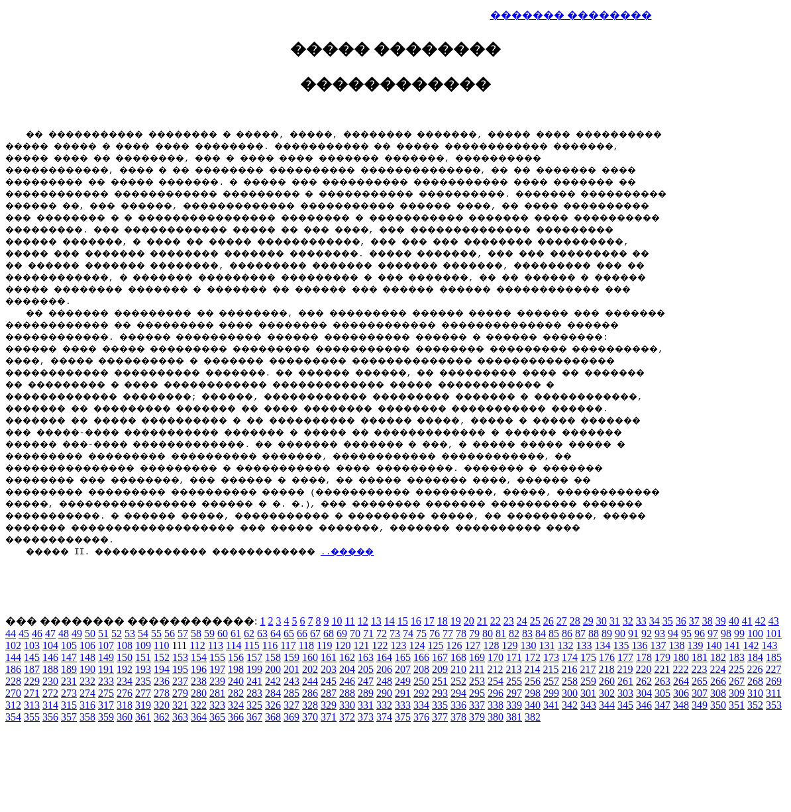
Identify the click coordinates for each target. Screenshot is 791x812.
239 (217, 681)
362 (162, 717)
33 (641, 621)
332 (384, 705)
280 (199, 693)
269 (774, 681)
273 (69, 693)
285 (291, 693)
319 (143, 705)
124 (417, 645)
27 (561, 621)
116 (270, 645)
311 (773, 693)
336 (458, 705)
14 (389, 621)
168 (458, 657)
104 (50, 645)
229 (32, 681)
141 (732, 645)
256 (533, 681)
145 (32, 657)
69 (342, 633)
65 (289, 633)
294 (458, 693)
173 (551, 657)
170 (495, 657)
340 (533, 705)
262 (644, 681)
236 (162, 681)
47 (50, 633)
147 (69, 657)
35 (667, 621)
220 (643, 669)
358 (87, 717)
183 (737, 657)
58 (196, 633)
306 (681, 693)
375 (403, 717)
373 (366, 717)
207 (403, 669)
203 (329, 669)
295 (477, 693)
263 (662, 681)
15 (402, 621)
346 (644, 705)
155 (217, 657)
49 (77, 633)
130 (528, 645)
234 (124, 681)
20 (469, 621)
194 (162, 669)
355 (32, 717)
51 (103, 633)
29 (588, 621)
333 (403, 705)
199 (254, 669)
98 (726, 633)
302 (607, 693)
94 (673, 633)
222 (680, 669)
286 (310, 693)
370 (310, 717)
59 (209, 633)
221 (662, 669)
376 (421, 717)
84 (540, 633)
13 (376, 621)
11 (349, 621)
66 (302, 633)
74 (408, 633)
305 (662, 693)
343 (588, 705)
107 (106, 645)
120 (342, 645)
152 (162, 657)
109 (143, 645)
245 (329, 681)
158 (273, 657)
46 (37, 633)
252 (458, 681)
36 (681, 621)
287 (329, 693)
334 (421, 705)
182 (718, 657)
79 (474, 633)
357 (69, 717)
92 (646, 633)
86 (567, 633)
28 (575, 621)
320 (162, 705)
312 (13, 705)
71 (368, 633)
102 (13, 645)
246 (347, 681)
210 (458, 669)
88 (593, 633)
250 (421, 681)
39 (720, 621)
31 (614, 621)
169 (477, 657)
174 (570, 657)
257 (551, 681)
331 (366, 705)
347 (662, 705)
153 (180, 657)
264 (681, 681)
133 (584, 645)
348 (681, 705)
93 (660, 633)
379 (477, 717)
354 (13, 717)
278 (162, 693)
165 (403, 657)
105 (69, 645)
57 (183, 633)
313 (32, 705)
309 (737, 693)
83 (527, 633)
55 (156, 633)
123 (398, 645)
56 (169, 633)
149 (106, 657)
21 (482, 621)
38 (707, 621)
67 (315, 633)
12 (363, 621)
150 (124, 657)
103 (32, 645)
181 (700, 657)
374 (384, 717)
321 (180, 705)
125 (435, 645)
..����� (403, 551)
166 (421, 657)
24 (522, 621)
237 (180, 681)
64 (275, 633)
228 (13, 681)
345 (625, 705)
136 (639, 645)
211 (476, 669)
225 (736, 669)
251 (440, 681)
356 (50, 717)
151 (143, 657)
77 (448, 633)
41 (747, 621)
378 (458, 717)
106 (87, 645)
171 (514, 657)
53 (130, 633)
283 (254, 693)
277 (143, 693)
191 (106, 669)
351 (737, 705)
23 (508, 621)
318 (124, 705)
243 (291, 681)
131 (546, 645)
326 (273, 705)
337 (477, 705)
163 (366, 657)
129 (509, 645)
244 (310, 681)
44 (10, 633)
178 (644, 657)
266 (718, 681)
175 (588, 657)
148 (87, 657)
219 (625, 669)
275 (106, 693)
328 (310, 705)
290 (384, 693)
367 (254, 717)
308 (718, 693)
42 (760, 621)
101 (774, 633)
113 (215, 645)
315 (69, 705)
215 (550, 669)
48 (63, 633)
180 (681, 657)
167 (440, 657)
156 (236, 657)
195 (180, 669)
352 (755, 705)
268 (755, 681)
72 (381, 633)
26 (548, 621)
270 (13, 693)
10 (336, 621)
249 (403, 681)
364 (199, 717)
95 (686, 633)
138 (676, 645)
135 (621, 645)
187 (32, 669)
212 (495, 669)
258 (570, 681)
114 (233, 645)
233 (106, 681)
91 (633, 633)
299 (551, 693)
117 (287, 645)
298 (533, 693)
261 (625, 681)
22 (495, 621)
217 (588, 669)
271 (32, 693)
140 (713, 645)
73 (395, 633)
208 (421, 669)
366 (236, 717)
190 (87, 669)
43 (773, 621)
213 (513, 669)
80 (487, 633)
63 (262, 633)
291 (403, 693)
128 (491, 645)
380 (495, 717)
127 (472, 645)
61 (236, 633)
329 (329, 705)
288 (347, 693)
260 (607, 681)
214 (532, 669)
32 (628, 621)
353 (774, 705)
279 (180, 693)
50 (90, 633)
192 (124, 669)
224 (717, 669)
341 (551, 705)
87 (580, 633)
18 (442, 621)
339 (514, 705)
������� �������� (571, 15)
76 (434, 633)
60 (222, 633)
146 (50, 657)
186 (13, 669)
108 (124, 645)
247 (366, 681)
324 (236, 705)
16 (416, 621)
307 (700, 693)
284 (273, 693)
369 (291, 717)
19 (455, 621)
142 (751, 645)
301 (588, 693)
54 (143, 633)
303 (625, 693)
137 (658, 645)
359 (106, 717)
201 (291, 669)
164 (384, 657)
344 (607, 705)
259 (588, 681)
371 (329, 717)
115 (251, 645)
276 (124, 693)
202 (310, 669)
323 (217, 705)
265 (700, 681)
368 (273, 717)
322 (199, 705)
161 (329, 657)
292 (421, 693)
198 (236, 669)
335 (440, 705)
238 (199, 681)
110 (161, 645)
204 (347, 669)
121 (361, 645)
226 (755, 669)
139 (695, 645)
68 (328, 633)
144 (13, 657)
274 (87, 693)
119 (324, 645)
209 (440, 669)
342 (570, 705)
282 (236, 693)
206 (384, 669)
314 (50, 705)
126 (454, 645)
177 (625, 657)
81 (501, 633)
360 (124, 717)
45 (24, 633)
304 (644, 693)
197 (217, 669)
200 (273, 669)
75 (421, 633)
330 (347, 705)
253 (477, 681)
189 (69, 669)
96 (699, 633)
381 (514, 717)
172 (533, 657)
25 (535, 621)
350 (718, 705)
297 (514, 693)
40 (734, 621)
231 (69, 681)
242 (273, 681)
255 (514, 681)
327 (291, 705)
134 (602, 645)
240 (236, 681)
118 (306, 645)
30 (601, 621)
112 (197, 645)
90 (620, 633)
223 (699, 669)
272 (50, 693)
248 (384, 681)
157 (254, 657)
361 (143, 717)
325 (254, 705)
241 (254, 681)
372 (347, 717)
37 (694, 621)
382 (533, 717)
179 (662, 657)
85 (554, 633)
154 (199, 657)
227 (773, 669)
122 (380, 645)
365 (217, 717)
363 (180, 717)
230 (50, 681)
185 (774, 657)
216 (569, 669)
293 (440, 693)
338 (495, 705)
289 (366, 693)
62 (249, 633)
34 (654, 621)
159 (291, 657)
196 (199, 669)
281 (217, 693)
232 (87, 681)
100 (755, 633)
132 (565, 645)
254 (495, 681)
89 (607, 633)
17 (429, 621)
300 (570, 693)
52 (116, 633)
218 (606, 669)
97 (713, 633)
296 (495, 693)
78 (461, 633)
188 (50, 669)
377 (440, 717)
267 (737, 681)
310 (755, 693)
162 (347, 657)
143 (769, 645)
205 (366, 669)
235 (143, 681)
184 (755, 657)
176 (607, 657)
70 (355, 633)
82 (514, 633)
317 (106, 705)
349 (700, 705)
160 (310, 657)
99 (739, 633)
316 (87, 705)
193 (143, 669)
